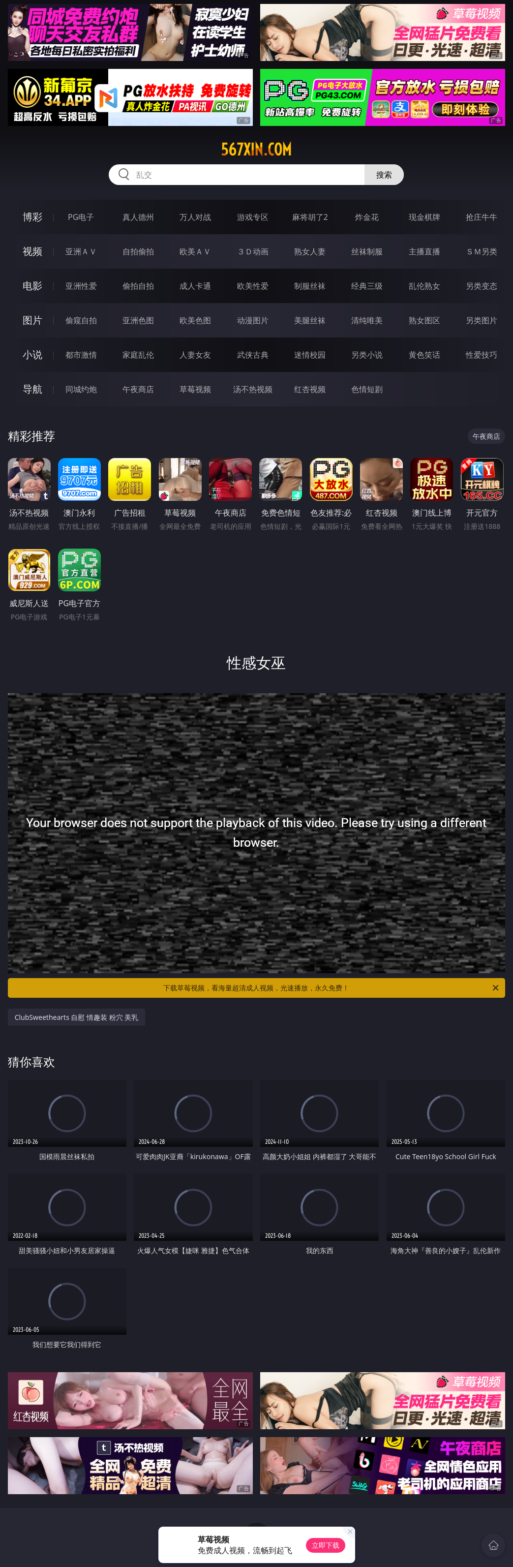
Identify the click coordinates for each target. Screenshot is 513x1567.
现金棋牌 (424, 217)
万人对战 (195, 217)
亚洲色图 (138, 320)
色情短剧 (367, 389)
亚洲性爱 (81, 285)
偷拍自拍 (138, 285)
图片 (32, 320)
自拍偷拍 (138, 251)
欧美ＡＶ (195, 251)
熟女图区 (424, 320)
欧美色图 (195, 320)
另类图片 (481, 320)
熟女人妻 (310, 251)
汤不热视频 (252, 389)
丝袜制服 (367, 251)
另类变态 (481, 285)
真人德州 (138, 217)
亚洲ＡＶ (81, 251)
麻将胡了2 (310, 217)
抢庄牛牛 (481, 217)
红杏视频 (310, 389)
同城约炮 (81, 389)
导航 (32, 389)
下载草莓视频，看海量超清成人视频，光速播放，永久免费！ (331, 988)
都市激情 (81, 354)
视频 (32, 251)
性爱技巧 (481, 354)
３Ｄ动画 (253, 251)
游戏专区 (253, 217)
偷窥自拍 (81, 320)
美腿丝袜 (310, 320)
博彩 (32, 216)
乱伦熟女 (424, 285)
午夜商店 (138, 389)
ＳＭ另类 (481, 251)
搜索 (384, 174)
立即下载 (325, 1545)
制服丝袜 (310, 285)
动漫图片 (253, 320)
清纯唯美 (367, 320)
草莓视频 (195, 389)
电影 (32, 285)
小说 (32, 354)
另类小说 (367, 354)
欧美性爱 (253, 285)
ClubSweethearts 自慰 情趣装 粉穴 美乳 (77, 1017)
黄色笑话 (424, 354)
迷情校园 (310, 354)
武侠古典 (253, 354)
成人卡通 (195, 285)
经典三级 (367, 285)
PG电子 (81, 217)
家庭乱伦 (138, 354)
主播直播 (424, 251)
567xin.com (256, 149)
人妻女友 (195, 354)
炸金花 (367, 217)
